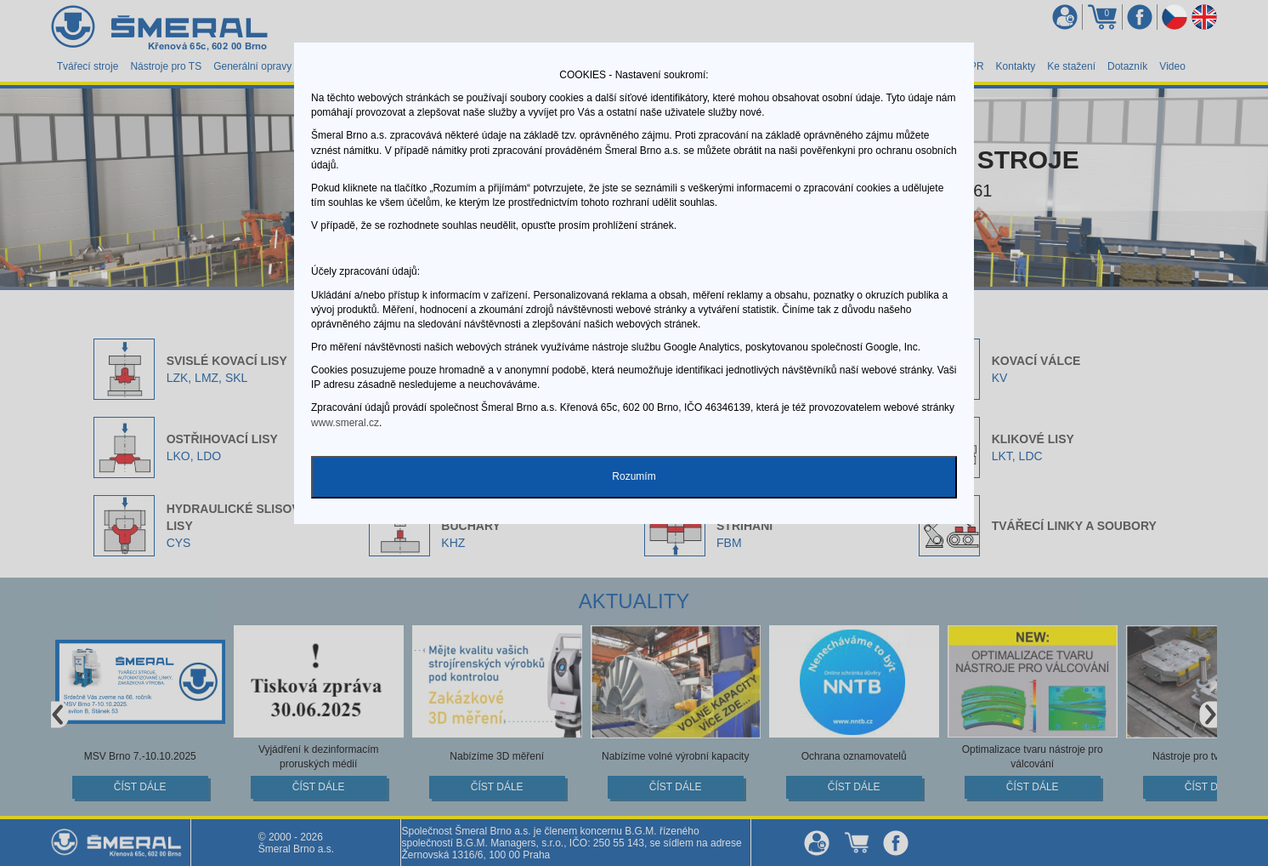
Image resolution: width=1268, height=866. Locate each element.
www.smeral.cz (345, 423)
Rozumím (633, 476)
